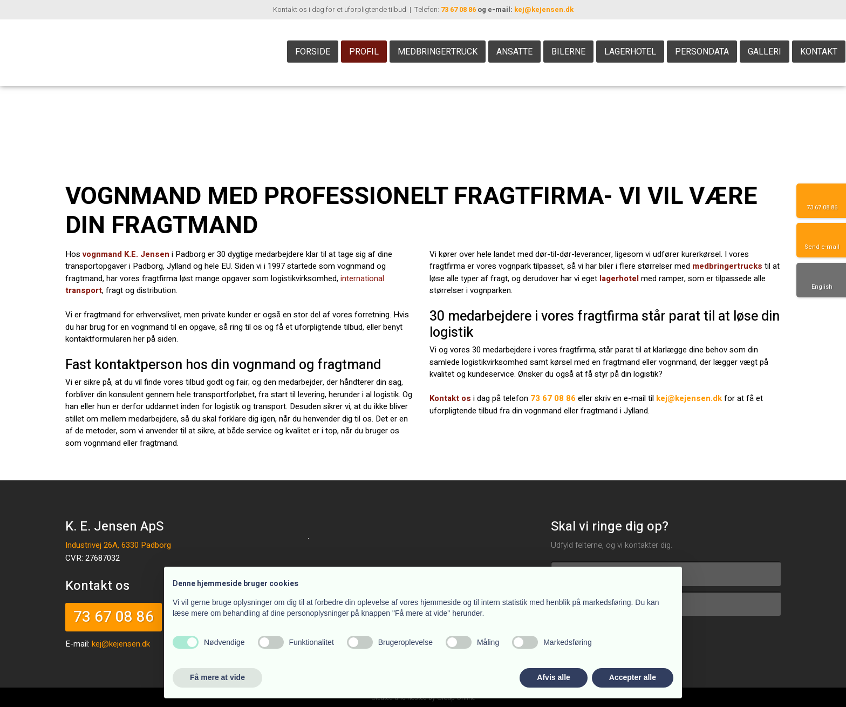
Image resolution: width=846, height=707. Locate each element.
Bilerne (568, 51)
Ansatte (514, 51)
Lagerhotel (630, 51)
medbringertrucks (727, 266)
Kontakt (818, 51)
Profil (364, 51)
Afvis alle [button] (553, 677)
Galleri (764, 51)
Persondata (702, 51)
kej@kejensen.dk (544, 9)
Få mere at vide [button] (217, 677)
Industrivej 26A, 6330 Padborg (118, 545)
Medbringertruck (437, 51)
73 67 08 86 (458, 9)
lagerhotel (619, 278)
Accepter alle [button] (632, 677)
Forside (312, 51)
